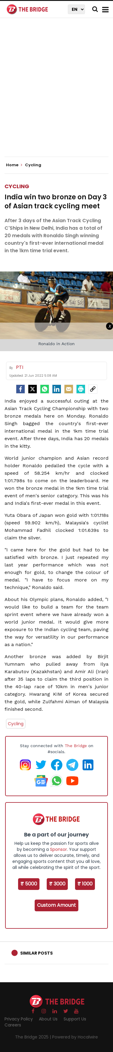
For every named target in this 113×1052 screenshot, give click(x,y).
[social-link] (92, 389)
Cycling (17, 186)
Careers (13, 1025)
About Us (48, 1019)
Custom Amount (56, 905)
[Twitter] (32, 389)
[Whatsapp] (44, 389)
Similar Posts (36, 953)
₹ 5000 (28, 883)
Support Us (75, 1019)
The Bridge (76, 745)
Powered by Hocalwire (75, 1037)
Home (14, 165)
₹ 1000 (85, 883)
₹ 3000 (57, 883)
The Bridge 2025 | (33, 1037)
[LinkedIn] (56, 389)
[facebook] (20, 389)
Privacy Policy (19, 1019)
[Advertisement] (56, 92)
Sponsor (58, 849)
